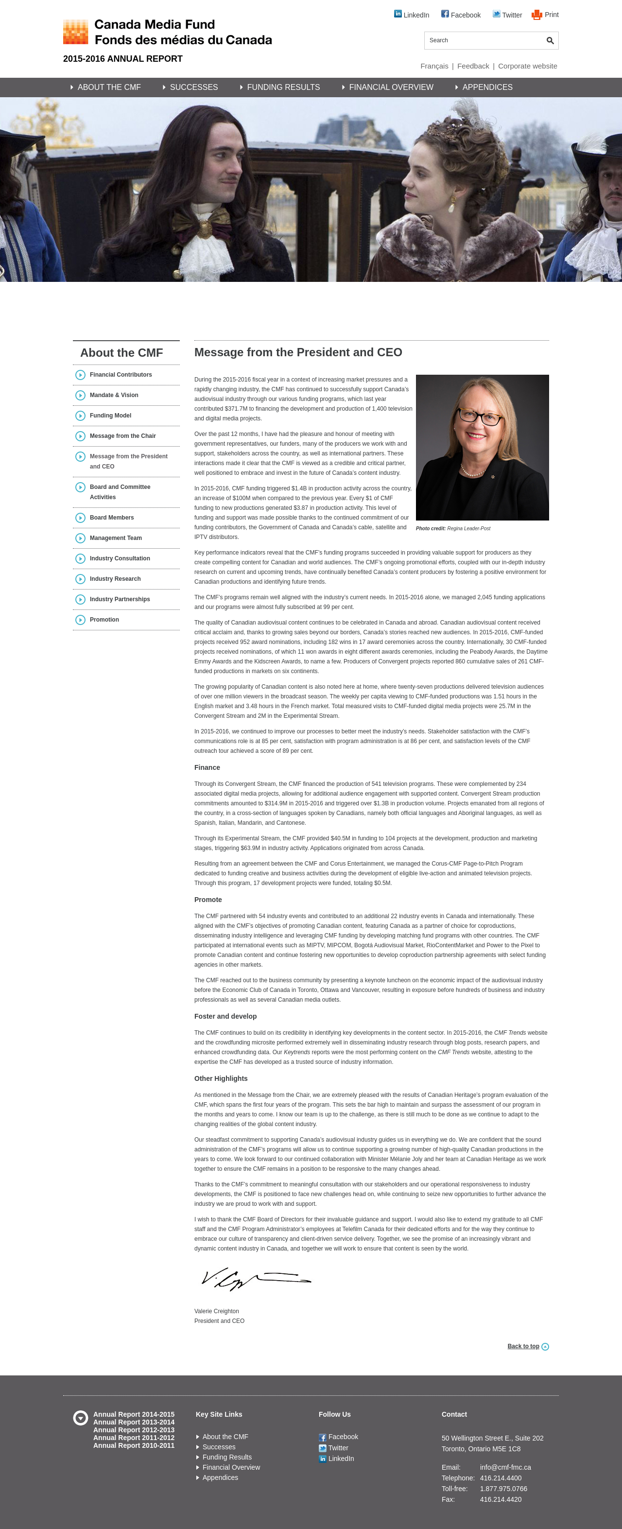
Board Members (112, 517)
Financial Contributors (121, 374)
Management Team (116, 538)
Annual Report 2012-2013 (133, 1430)
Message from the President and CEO (129, 461)
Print (552, 14)
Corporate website (527, 66)
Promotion (104, 619)
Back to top (523, 1346)
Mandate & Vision (114, 395)
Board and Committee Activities (120, 492)
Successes (194, 87)
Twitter (507, 14)
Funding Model (110, 415)
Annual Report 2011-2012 (133, 1438)
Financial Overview (391, 87)
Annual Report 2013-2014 (133, 1422)
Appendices (488, 87)
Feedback (473, 66)
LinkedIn (412, 14)
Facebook (461, 14)
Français (434, 66)
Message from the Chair (123, 436)
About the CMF (109, 87)
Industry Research (115, 578)
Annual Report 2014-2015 (133, 1414)
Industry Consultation (120, 558)
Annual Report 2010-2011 (133, 1445)
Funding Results (283, 87)
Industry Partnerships (120, 599)
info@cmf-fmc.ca (505, 1467)
